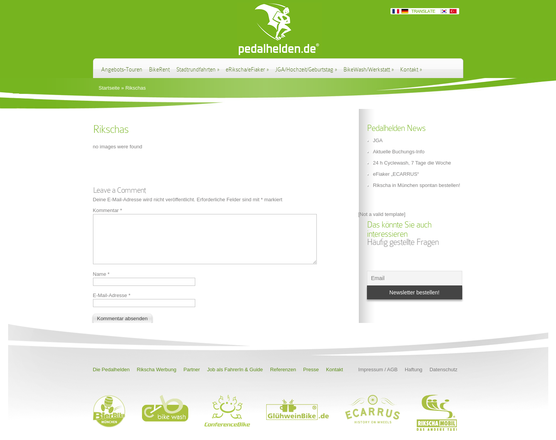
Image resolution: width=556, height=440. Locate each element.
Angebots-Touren (121, 69)
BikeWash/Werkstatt (368, 69)
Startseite (109, 88)
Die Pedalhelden (111, 379)
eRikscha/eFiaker (247, 69)
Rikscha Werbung (156, 379)
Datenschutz (443, 379)
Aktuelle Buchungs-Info (399, 152)
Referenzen (283, 379)
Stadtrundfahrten (197, 69)
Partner (192, 379)
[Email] (414, 278)
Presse (311, 379)
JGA (378, 140)
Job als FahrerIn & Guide (235, 379)
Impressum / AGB (378, 379)
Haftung (413, 379)
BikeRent (159, 69)
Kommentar (107, 210)
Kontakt (411, 69)
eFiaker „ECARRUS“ (396, 174)
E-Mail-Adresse (112, 304)
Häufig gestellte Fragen (403, 242)
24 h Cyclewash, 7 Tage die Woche (412, 163)
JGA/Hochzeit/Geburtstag (306, 69)
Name (101, 283)
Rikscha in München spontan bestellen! (416, 185)
